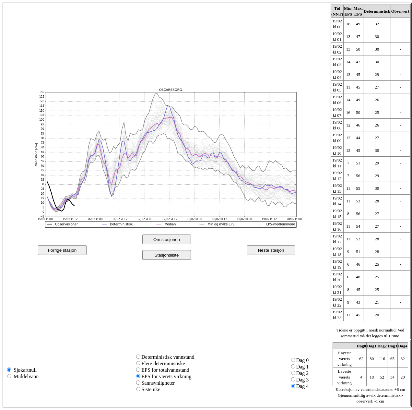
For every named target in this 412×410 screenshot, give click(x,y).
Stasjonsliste (167, 255)
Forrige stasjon (62, 250)
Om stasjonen (166, 239)
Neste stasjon (271, 250)
